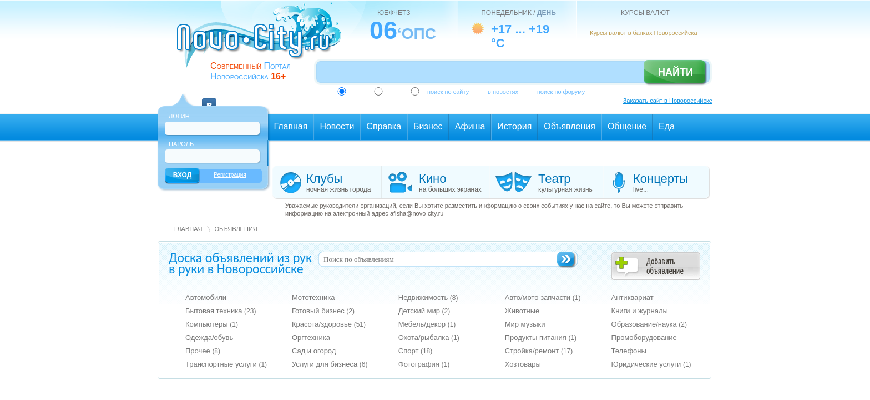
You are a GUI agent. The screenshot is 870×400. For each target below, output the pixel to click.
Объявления (235, 229)
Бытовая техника (220, 311)
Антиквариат (632, 297)
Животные (522, 311)
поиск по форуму (561, 91)
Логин (179, 116)
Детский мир (424, 311)
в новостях (503, 91)
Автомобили (205, 297)
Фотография (423, 364)
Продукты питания (540, 337)
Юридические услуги (651, 364)
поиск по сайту (448, 91)
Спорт (415, 351)
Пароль (181, 144)
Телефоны (628, 351)
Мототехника (313, 297)
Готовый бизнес (323, 311)
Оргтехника (311, 337)
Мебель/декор (427, 324)
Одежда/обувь (209, 337)
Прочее (202, 351)
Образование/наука (649, 324)
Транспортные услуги (226, 364)
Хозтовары (523, 364)
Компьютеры (211, 324)
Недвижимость (428, 297)
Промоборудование (644, 337)
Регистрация (230, 175)
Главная (188, 229)
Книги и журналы (639, 311)
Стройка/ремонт (539, 351)
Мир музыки (525, 324)
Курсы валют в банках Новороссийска (643, 32)
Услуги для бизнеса (330, 364)
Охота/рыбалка (428, 337)
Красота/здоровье (329, 324)
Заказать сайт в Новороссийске (667, 100)
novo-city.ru (262, 43)
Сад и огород (314, 351)
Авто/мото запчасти (543, 297)
